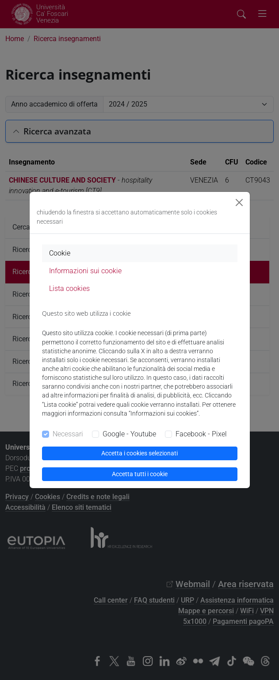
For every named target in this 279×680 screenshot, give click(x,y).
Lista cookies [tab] (69, 288)
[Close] (239, 202)
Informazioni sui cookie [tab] (85, 271)
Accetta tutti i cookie (140, 474)
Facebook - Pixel (201, 434)
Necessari (68, 434)
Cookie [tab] (59, 253)
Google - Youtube (129, 434)
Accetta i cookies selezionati (139, 453)
